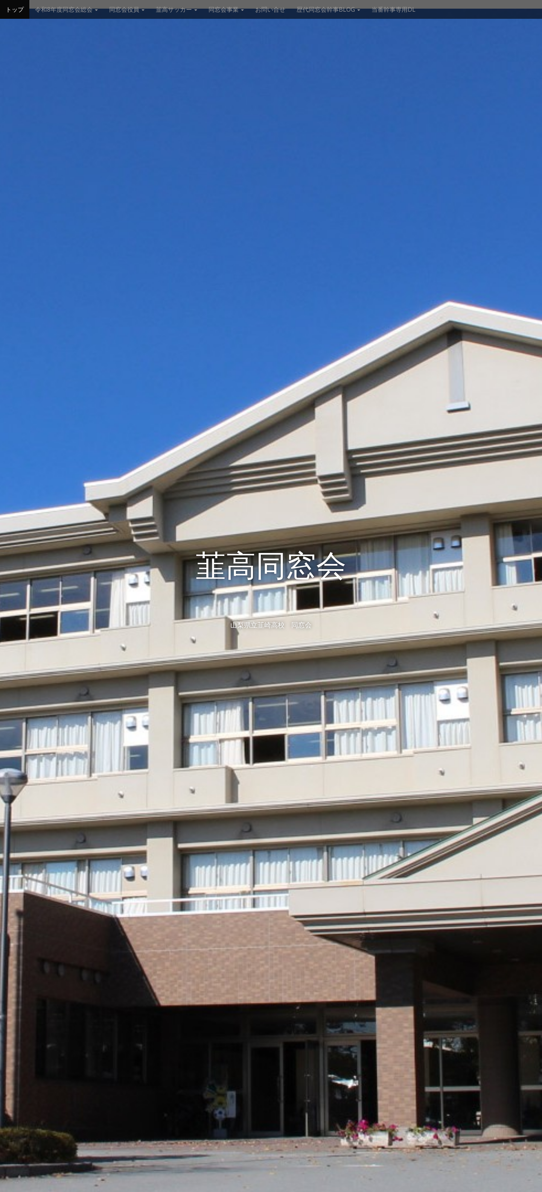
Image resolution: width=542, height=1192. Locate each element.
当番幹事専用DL (393, 9)
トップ (15, 9)
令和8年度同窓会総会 (66, 9)
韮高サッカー (176, 9)
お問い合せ (270, 9)
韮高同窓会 (271, 566)
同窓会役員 (127, 9)
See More (271, 655)
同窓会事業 (226, 9)
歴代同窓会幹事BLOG (328, 9)
